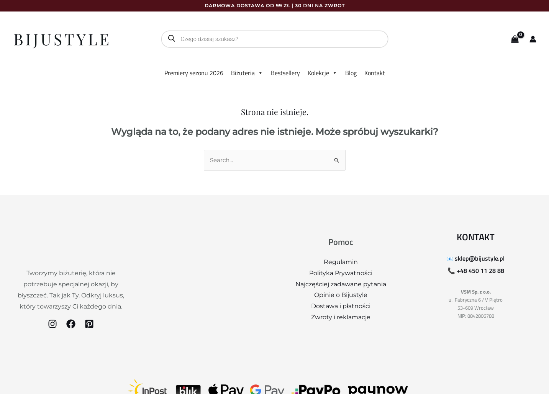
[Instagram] (52, 324)
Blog (351, 72)
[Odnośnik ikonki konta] (532, 39)
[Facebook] (70, 324)
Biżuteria (247, 72)
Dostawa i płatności (340, 306)
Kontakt (374, 72)
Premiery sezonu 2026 (193, 72)
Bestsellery (285, 72)
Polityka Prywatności (340, 273)
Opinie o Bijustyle (340, 295)
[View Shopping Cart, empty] (515, 39)
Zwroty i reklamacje (340, 317)
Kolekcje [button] (323, 72)
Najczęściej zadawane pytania (340, 284)
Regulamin (341, 262)
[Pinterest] (89, 324)
